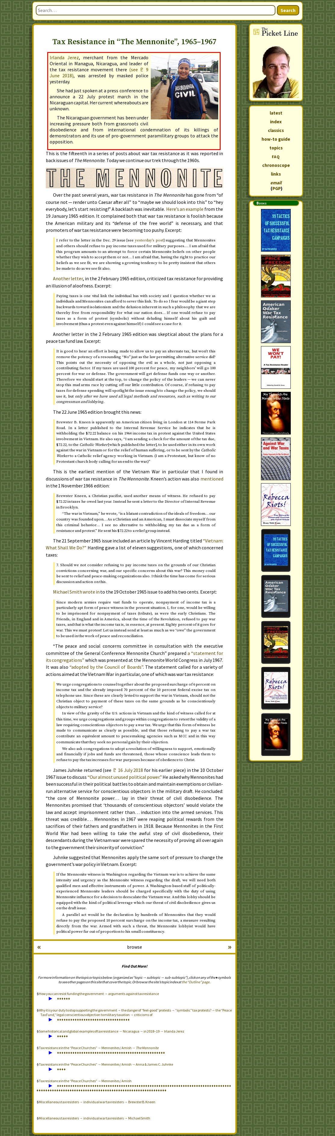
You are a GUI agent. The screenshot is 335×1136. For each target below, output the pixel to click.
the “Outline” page (195, 982)
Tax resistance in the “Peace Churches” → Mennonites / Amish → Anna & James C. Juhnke (106, 1064)
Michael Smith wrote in (76, 592)
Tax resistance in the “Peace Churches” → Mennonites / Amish (85, 1081)
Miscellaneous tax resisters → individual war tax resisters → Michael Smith (94, 1118)
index (276, 121)
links (276, 174)
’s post (149, 240)
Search (288, 10)
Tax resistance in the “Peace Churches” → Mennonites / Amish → (99, 1047)
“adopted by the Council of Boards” (106, 667)
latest (276, 113)
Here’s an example (185, 209)
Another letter (68, 278)
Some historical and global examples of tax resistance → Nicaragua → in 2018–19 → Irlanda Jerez (111, 1031)
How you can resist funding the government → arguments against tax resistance (99, 993)
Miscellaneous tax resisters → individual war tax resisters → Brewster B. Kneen (97, 1102)
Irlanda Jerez (64, 57)
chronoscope (276, 165)
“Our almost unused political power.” (125, 777)
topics (276, 148)
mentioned (211, 479)
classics (276, 130)
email (275, 183)
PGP (276, 188)
